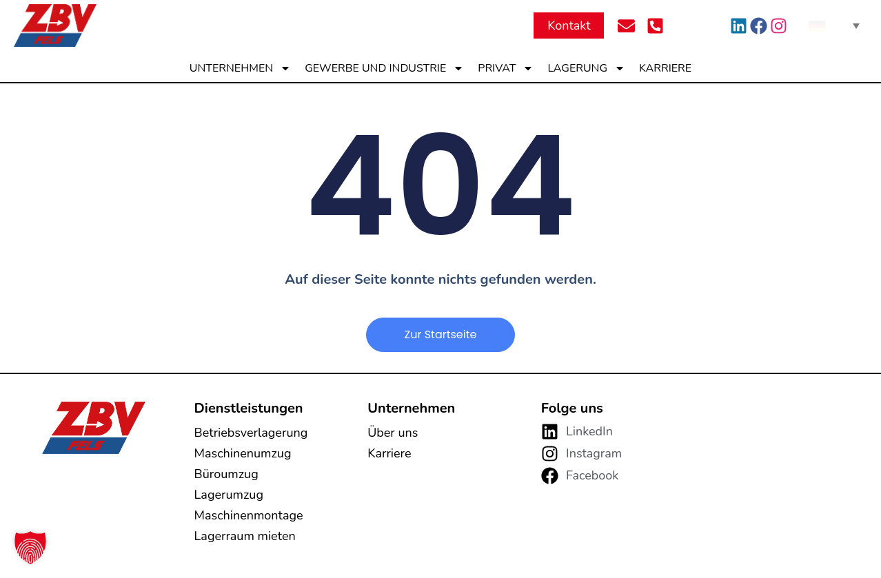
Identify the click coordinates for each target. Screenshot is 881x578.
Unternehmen (240, 68)
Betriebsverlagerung (251, 432)
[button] (30, 547)
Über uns (392, 432)
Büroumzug (226, 474)
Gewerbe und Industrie (384, 68)
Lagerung (586, 68)
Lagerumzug (228, 494)
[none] (834, 26)
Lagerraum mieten (245, 536)
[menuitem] (834, 26)
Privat (506, 68)
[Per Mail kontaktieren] (630, 25)
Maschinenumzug (243, 453)
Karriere (665, 68)
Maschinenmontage (248, 515)
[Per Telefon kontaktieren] (659, 25)
